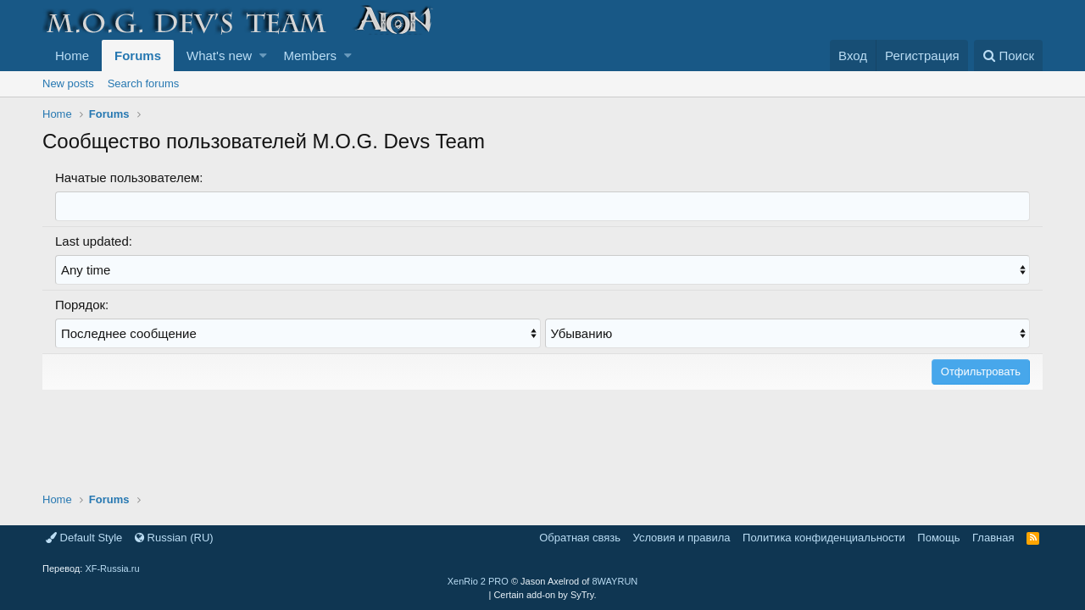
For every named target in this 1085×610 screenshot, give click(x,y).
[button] (263, 55)
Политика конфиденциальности (824, 537)
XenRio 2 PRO (478, 581)
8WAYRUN (614, 581)
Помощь (938, 537)
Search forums (144, 83)
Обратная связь (579, 537)
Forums (137, 55)
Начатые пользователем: (129, 177)
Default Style (84, 537)
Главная (993, 537)
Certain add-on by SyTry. (544, 595)
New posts (68, 83)
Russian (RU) (174, 537)
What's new (219, 55)
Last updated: (93, 241)
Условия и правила (682, 537)
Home (72, 55)
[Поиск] (1008, 55)
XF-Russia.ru (112, 568)
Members (310, 55)
